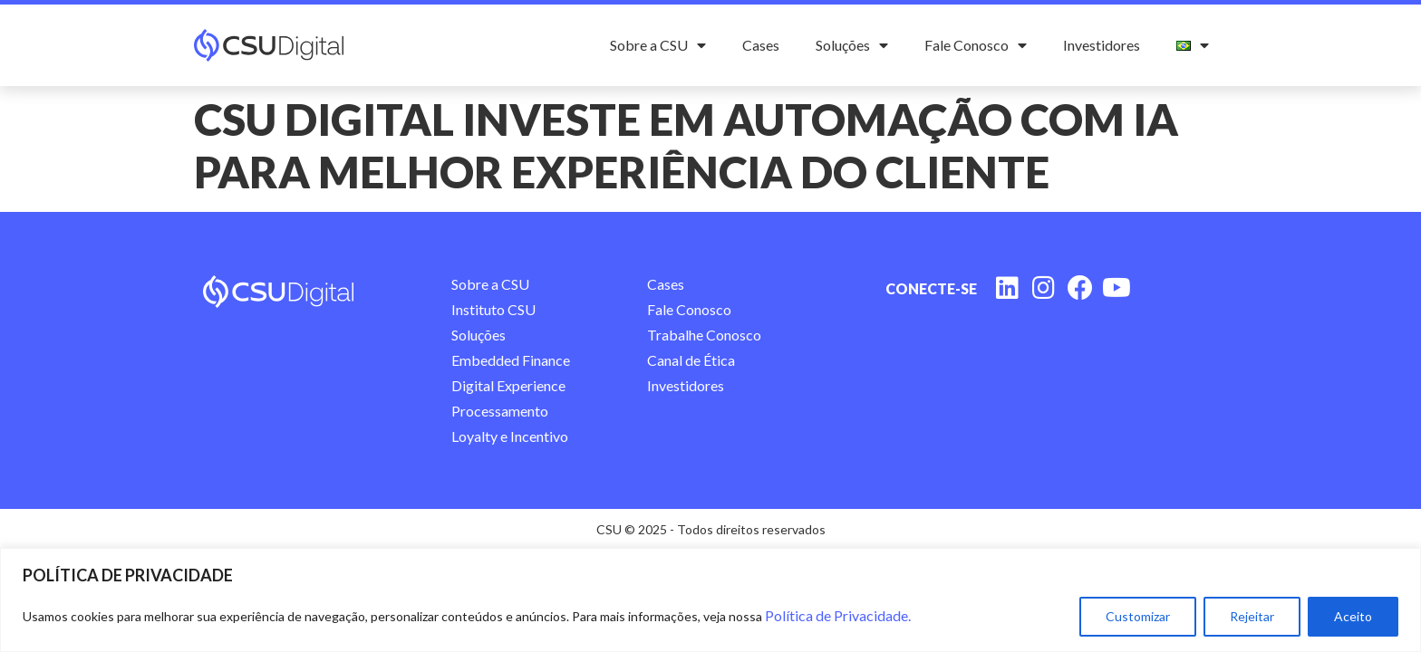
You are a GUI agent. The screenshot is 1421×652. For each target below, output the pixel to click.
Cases (760, 44)
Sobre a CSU (658, 45)
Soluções (852, 45)
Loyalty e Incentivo (509, 436)
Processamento (499, 410)
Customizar (1138, 616)
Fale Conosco (975, 45)
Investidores (1101, 44)
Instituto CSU (493, 309)
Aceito (1353, 616)
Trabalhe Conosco (704, 334)
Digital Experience (508, 385)
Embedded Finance (510, 360)
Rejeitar (1252, 616)
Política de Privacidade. (838, 615)
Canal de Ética (691, 360)
